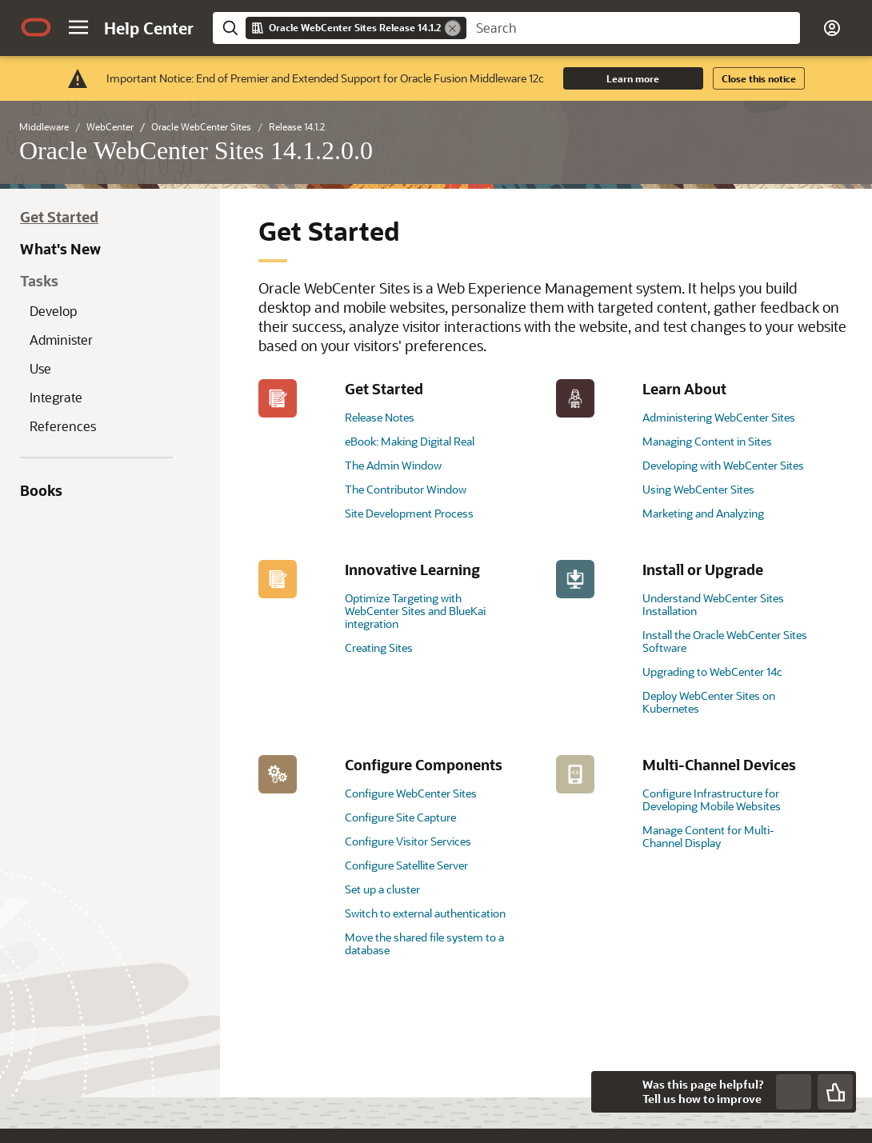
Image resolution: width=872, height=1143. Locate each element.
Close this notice (759, 78)
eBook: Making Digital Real (409, 441)
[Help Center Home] (149, 28)
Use (40, 368)
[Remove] (453, 28)
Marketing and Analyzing (703, 513)
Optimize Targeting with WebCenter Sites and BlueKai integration (415, 610)
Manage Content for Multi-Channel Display (708, 836)
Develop (53, 310)
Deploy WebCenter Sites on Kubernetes (708, 702)
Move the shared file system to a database (424, 943)
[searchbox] (633, 28)
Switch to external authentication (425, 913)
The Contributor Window (405, 489)
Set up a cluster (382, 889)
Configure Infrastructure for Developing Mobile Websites (711, 799)
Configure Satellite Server (406, 865)
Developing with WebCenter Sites (723, 465)
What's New (60, 248)
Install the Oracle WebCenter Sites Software (724, 641)
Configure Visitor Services (408, 841)
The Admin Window (393, 465)
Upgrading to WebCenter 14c (712, 671)
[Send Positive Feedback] (835, 1091)
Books (41, 490)
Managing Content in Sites (707, 441)
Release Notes (379, 417)
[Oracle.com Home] (36, 27)
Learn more (632, 78)
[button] (78, 27)
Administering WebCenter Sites (718, 417)
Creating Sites (379, 647)
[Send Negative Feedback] (793, 1091)
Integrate (56, 397)
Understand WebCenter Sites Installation (713, 604)
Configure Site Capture (400, 817)
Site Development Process (409, 513)
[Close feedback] (612, 1091)
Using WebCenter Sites (698, 489)
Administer (61, 339)
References (63, 426)
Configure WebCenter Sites (411, 793)
